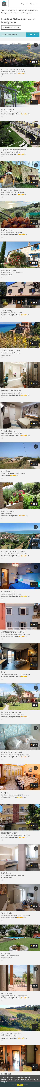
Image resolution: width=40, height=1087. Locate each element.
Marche (12, 10)
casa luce (5, 471)
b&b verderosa (8, 230)
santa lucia (6, 913)
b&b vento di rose (10, 270)
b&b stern (6, 873)
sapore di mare (8, 591)
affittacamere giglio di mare (14, 632)
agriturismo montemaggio (13, 149)
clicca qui (14, 1080)
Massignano (5, 13)
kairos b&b (6, 1074)
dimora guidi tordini (11, 390)
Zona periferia (18, 112)
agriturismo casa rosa (11, 1033)
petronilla (5, 953)
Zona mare (21, 72)
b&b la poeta (7, 109)
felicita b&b (6, 993)
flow (3, 672)
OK (20, 1085)
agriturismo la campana (12, 69)
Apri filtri (32, 35)
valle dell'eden (8, 431)
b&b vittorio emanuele (11, 752)
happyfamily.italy (9, 833)
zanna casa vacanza (10, 350)
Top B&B (4, 10)
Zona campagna (19, 192)
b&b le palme (7, 511)
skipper (4, 792)
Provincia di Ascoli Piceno (27, 10)
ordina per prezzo (11, 27)
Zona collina (16, 152)
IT (35, 4)
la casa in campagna (11, 712)
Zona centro (18, 433)
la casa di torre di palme (13, 551)
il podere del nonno (10, 190)
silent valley (6, 310)
